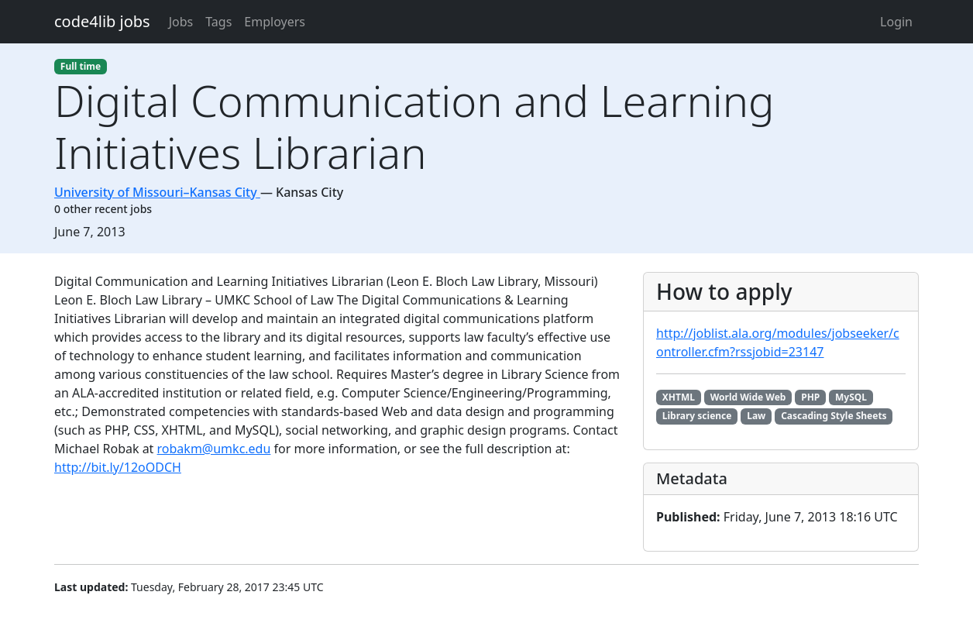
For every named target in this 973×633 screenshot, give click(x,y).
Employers (274, 21)
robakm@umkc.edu (214, 448)
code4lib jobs (102, 21)
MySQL (851, 397)
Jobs (181, 21)
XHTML (678, 397)
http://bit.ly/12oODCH (117, 467)
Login (896, 21)
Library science (697, 415)
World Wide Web (748, 397)
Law (756, 415)
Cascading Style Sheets (833, 415)
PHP (810, 397)
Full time (80, 66)
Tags (218, 21)
